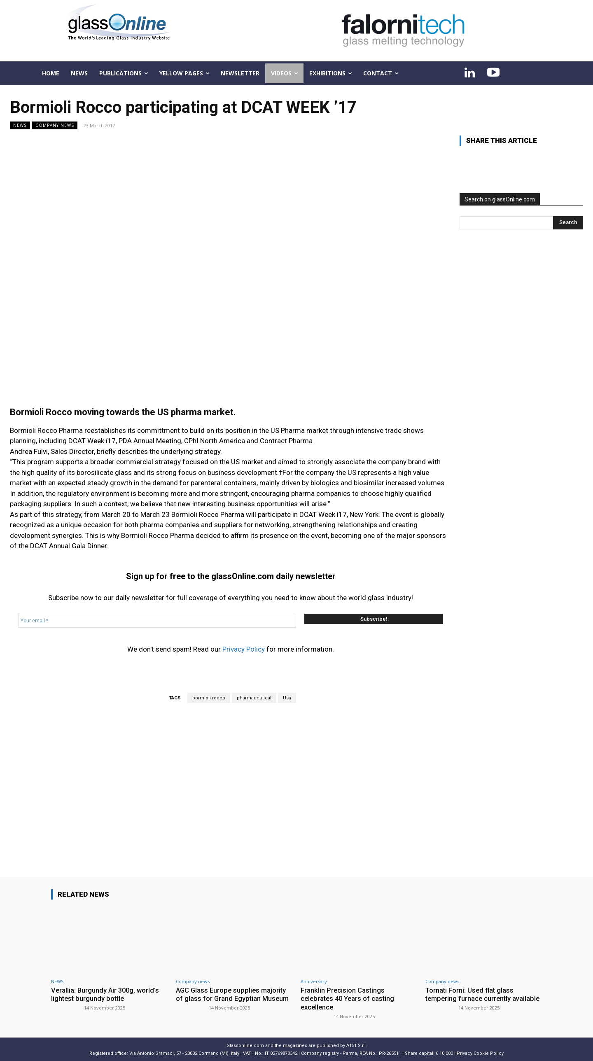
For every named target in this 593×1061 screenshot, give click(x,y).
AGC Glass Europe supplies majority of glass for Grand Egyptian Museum (233, 994)
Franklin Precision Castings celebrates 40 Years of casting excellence (349, 998)
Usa (287, 698)
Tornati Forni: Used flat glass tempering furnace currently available (470, 998)
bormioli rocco (208, 698)
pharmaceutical (254, 698)
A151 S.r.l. (356, 1045)
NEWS (20, 125)
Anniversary (314, 981)
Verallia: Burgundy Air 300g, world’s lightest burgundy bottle (106, 994)
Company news (54, 125)
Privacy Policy (243, 649)
